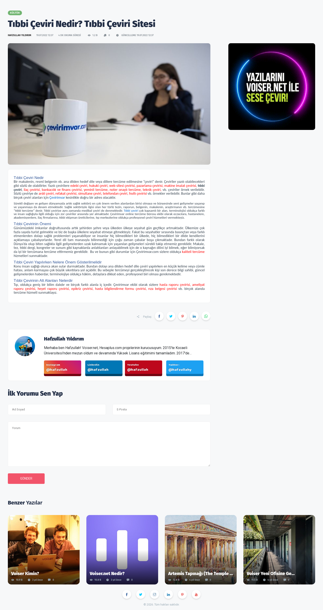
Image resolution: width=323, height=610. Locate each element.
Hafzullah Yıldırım (20, 35)
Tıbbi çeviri (131, 211)
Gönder (26, 478)
